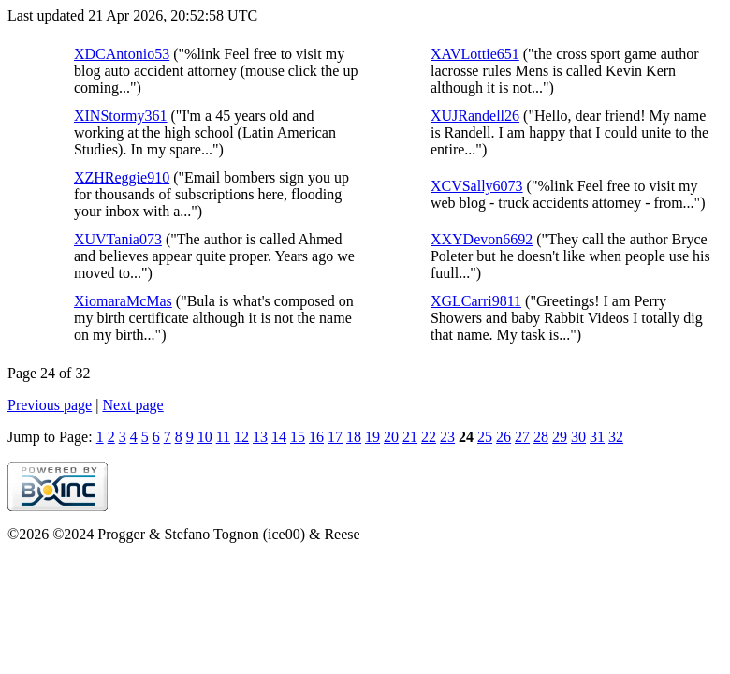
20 (391, 437)
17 (335, 437)
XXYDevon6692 (482, 239)
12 (241, 437)
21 (409, 437)
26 (503, 437)
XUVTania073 (118, 239)
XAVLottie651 (475, 54)
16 (316, 437)
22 (428, 437)
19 (372, 437)
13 (260, 437)
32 (615, 437)
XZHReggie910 (121, 177)
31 (597, 437)
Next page (132, 405)
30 (578, 437)
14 (278, 437)
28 (540, 437)
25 (484, 437)
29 (559, 437)
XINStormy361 (121, 116)
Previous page (49, 405)
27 (522, 437)
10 (204, 437)
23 (447, 437)
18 (353, 437)
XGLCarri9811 (476, 301)
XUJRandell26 (475, 116)
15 (297, 437)
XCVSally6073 (477, 186)
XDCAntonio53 (121, 54)
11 (223, 437)
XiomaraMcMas (123, 301)
